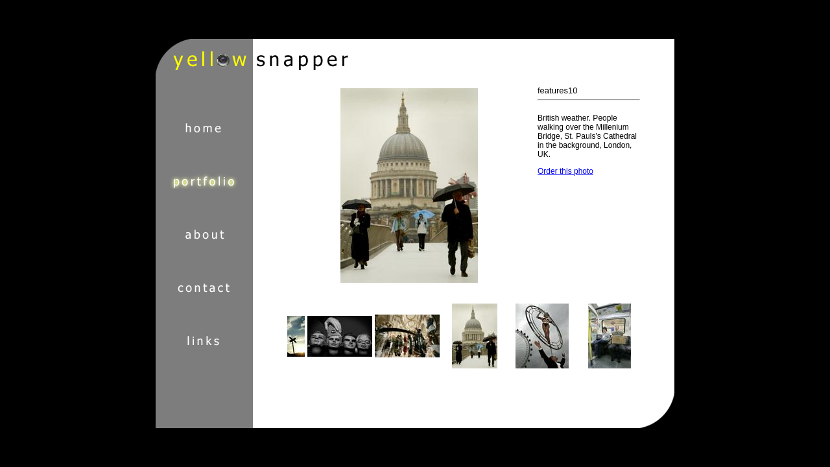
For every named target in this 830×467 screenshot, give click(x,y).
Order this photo (565, 171)
